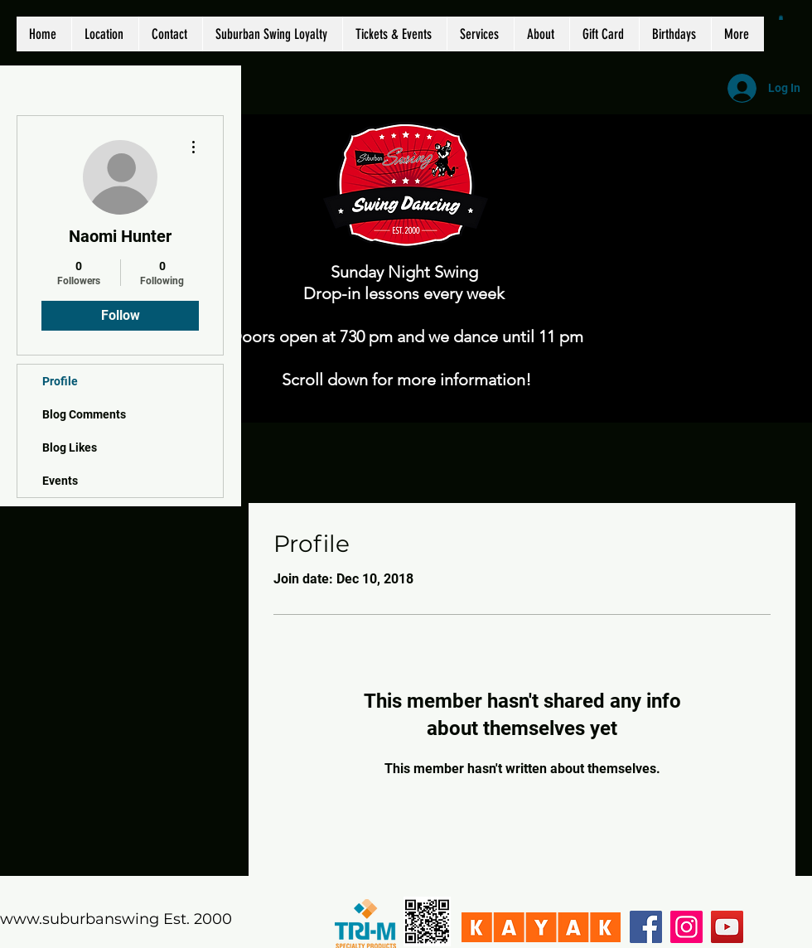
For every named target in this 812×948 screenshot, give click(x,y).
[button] (781, 17)
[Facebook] (646, 927)
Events (60, 480)
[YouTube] (727, 927)
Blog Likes (69, 447)
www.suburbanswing (79, 919)
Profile (60, 381)
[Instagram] (686, 927)
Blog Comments (84, 414)
